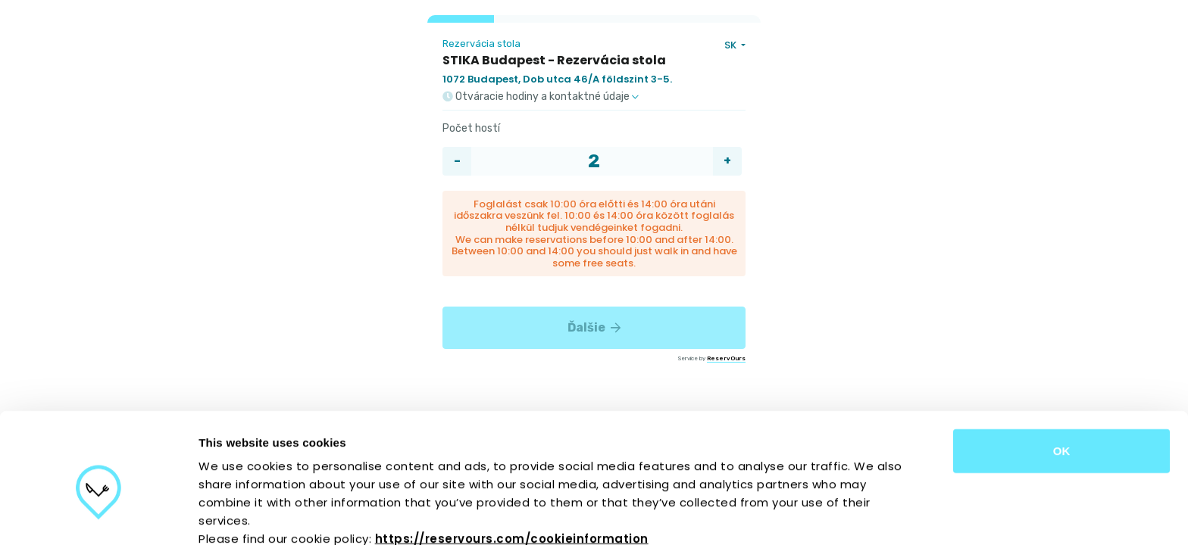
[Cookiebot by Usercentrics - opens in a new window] (98, 515)
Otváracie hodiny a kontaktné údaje (540, 97)
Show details (795, 515)
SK (731, 45)
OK (1062, 378)
